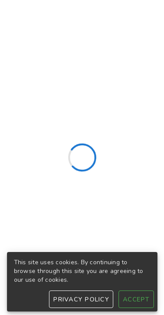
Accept (136, 299)
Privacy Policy (81, 299)
